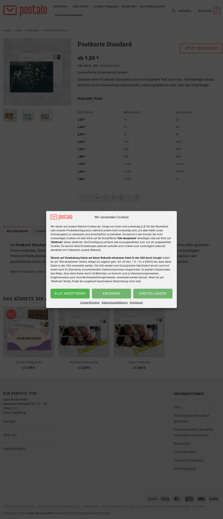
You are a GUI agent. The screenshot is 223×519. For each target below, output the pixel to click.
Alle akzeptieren (70, 293)
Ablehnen (111, 293)
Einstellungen (152, 293)
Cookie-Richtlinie (90, 302)
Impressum (136, 302)
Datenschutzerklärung (115, 302)
